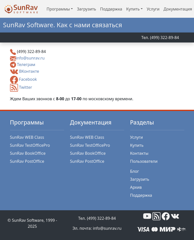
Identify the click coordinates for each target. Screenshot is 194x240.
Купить (137, 145)
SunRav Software (28, 220)
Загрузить (86, 9)
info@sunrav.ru (30, 58)
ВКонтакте (29, 71)
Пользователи (144, 161)
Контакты (139, 153)
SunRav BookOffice (28, 153)
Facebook (28, 79)
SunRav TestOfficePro (30, 145)
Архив (136, 187)
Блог (134, 171)
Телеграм (26, 64)
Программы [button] (58, 9)
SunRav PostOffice (27, 161)
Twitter (25, 87)
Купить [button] (133, 9)
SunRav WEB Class (27, 137)
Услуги (153, 9)
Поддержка (111, 9)
